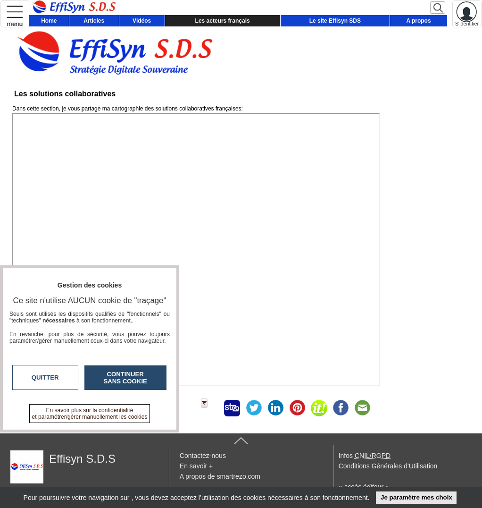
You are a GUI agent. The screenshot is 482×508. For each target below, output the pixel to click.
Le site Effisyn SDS (335, 20)
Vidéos (142, 20)
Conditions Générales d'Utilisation (388, 466)
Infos (365, 455)
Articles (93, 20)
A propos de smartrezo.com (220, 476)
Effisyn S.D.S (82, 458)
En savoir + (196, 466)
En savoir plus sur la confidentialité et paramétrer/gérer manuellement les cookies (90, 413)
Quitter (45, 377)
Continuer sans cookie (125, 378)
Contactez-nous (203, 455)
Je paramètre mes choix (416, 497)
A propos (418, 20)
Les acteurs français (222, 20)
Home (49, 20)
